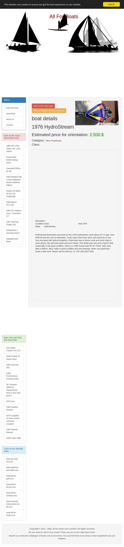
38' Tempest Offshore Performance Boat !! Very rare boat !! (13, 390)
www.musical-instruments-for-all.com (13, 504)
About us (10, 119)
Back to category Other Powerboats (49, 111)
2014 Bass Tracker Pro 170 (13, 349)
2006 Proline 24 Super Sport (13, 357)
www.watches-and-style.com (12, 468)
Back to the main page (43, 106)
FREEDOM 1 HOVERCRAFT (13, 231)
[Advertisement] (62, 74)
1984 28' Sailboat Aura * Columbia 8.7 (13, 213)
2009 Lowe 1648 (13, 438)
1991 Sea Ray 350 (12, 366)
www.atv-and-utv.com (12, 460)
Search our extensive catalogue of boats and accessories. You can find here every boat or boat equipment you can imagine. (62, 537)
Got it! (111, 4)
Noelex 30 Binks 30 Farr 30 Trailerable (13, 194)
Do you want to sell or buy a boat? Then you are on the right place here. (62, 532)
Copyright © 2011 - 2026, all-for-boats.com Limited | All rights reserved (62, 529)
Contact (9, 125)
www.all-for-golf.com (11, 477)
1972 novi (10, 401)
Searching (10, 113)
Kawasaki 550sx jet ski (13, 169)
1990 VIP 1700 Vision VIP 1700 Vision (13, 148)
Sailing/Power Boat (12, 240)
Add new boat (12, 108)
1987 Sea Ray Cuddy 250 (12, 223)
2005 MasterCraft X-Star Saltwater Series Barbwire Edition (13, 181)
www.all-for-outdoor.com (11, 494)
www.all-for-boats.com (11, 513)
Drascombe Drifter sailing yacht (12, 160)
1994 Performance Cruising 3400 (12, 376)
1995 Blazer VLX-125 (11, 203)
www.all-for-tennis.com (11, 485)
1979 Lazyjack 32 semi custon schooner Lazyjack (12, 419)
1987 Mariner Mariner (12, 430)
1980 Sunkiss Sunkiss (12, 408)
